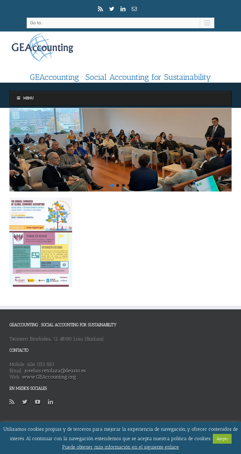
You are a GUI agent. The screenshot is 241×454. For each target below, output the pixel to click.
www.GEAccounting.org (49, 377)
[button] (19, 149)
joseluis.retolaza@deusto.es (55, 371)
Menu (25, 98)
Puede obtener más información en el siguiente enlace (120, 447)
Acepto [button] (222, 438)
